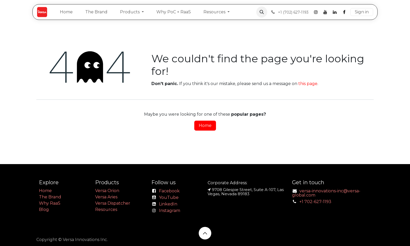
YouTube (169, 197)
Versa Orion (107, 190)
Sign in (362, 11)
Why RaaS (49, 203)
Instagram (169, 210)
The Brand (50, 196)
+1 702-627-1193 (315, 201)
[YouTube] (325, 12)
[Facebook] (344, 12)
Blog (44, 209)
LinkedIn (168, 204)
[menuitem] (66, 12)
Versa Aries (106, 196)
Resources (106, 209)
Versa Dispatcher (112, 203)
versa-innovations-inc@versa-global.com (326, 193)
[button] (261, 12)
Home (205, 125)
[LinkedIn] (335, 12)
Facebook (169, 190)
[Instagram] (316, 12)
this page (307, 83)
